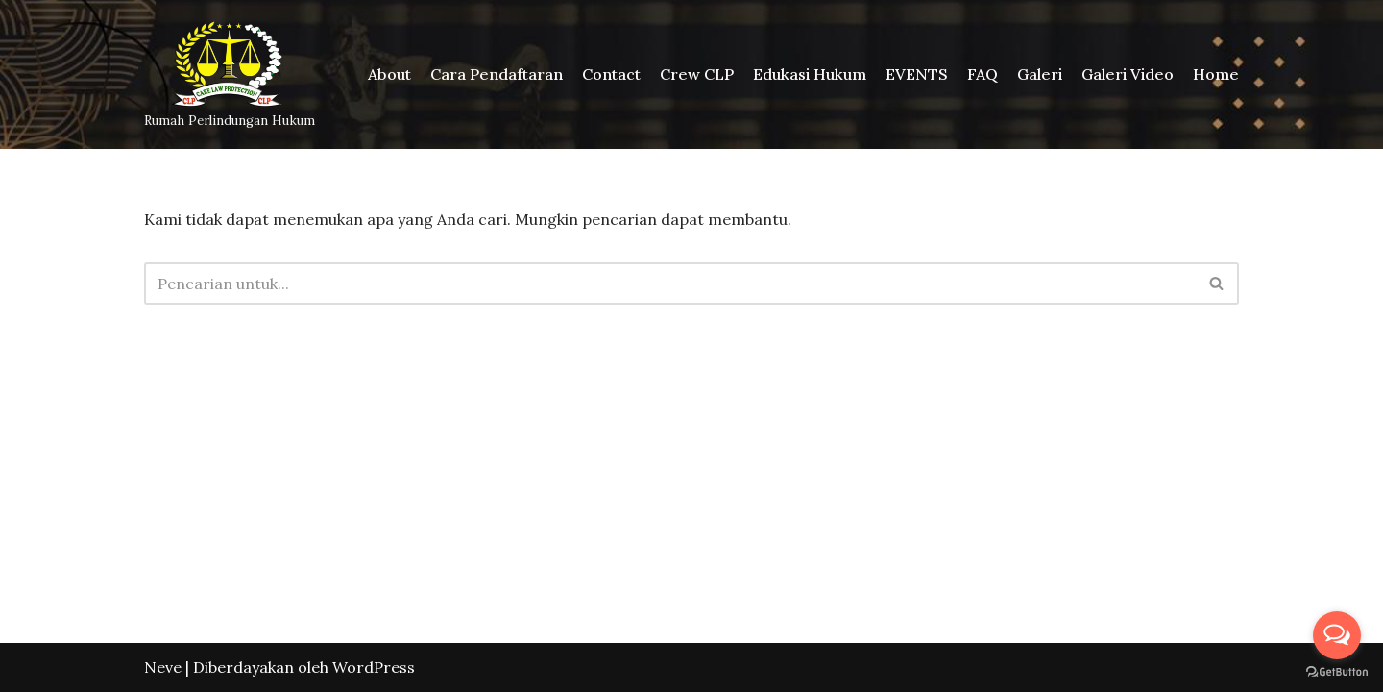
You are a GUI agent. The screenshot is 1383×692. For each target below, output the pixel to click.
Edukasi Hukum (809, 74)
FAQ (982, 74)
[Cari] (670, 283)
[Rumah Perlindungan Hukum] (229, 74)
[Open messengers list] (1337, 635)
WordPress (373, 667)
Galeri (1039, 74)
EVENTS (917, 74)
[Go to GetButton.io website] (1337, 672)
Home (1216, 74)
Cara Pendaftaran (496, 74)
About (389, 74)
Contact (611, 74)
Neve (163, 667)
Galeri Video (1127, 74)
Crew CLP (697, 74)
